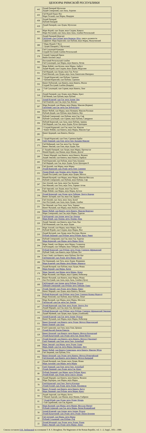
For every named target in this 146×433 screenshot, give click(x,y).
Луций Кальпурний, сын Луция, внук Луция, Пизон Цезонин (69, 414)
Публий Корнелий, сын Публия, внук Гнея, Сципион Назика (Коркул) (72, 294)
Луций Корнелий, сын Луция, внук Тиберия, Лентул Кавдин (68, 194)
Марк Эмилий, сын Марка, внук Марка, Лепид (63, 272)
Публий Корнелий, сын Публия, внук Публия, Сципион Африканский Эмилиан (77, 311)
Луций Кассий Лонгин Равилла (56, 330)
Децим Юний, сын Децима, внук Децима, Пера (63, 172)
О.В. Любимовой (27, 430)
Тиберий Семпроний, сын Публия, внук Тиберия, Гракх (66, 285)
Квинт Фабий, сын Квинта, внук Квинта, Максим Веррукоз (68, 211)
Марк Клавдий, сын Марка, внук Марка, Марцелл (64, 263)
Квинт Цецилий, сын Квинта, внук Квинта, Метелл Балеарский (70, 333)
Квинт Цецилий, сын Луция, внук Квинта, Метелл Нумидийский (70, 356)
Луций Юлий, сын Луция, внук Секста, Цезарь (63, 375)
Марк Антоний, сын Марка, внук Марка (60, 363)
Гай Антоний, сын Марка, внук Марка (59, 417)
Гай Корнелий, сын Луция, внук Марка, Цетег (62, 258)
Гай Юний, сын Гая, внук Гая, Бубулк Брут (61, 107)
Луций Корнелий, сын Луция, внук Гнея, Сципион (64, 169)
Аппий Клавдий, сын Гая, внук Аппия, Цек (61, 100)
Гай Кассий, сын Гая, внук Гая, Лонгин (59, 302)
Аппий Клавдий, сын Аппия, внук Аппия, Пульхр (64, 411)
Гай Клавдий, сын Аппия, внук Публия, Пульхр (63, 283)
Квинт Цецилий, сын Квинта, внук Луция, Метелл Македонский (70, 322)
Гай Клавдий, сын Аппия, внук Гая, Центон (61, 216)
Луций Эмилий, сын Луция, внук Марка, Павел (63, 289)
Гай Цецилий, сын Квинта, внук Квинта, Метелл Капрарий (68, 358)
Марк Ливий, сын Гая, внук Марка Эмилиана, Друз (65, 347)
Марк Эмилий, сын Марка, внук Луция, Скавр (62, 344)
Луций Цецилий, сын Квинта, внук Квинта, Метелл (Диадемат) (70, 339)
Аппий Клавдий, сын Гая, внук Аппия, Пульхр (63, 317)
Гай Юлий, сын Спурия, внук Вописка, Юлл (62, 38)
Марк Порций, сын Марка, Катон (57, 269)
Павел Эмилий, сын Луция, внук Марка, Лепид (63, 425)
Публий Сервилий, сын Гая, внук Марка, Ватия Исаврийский (69, 408)
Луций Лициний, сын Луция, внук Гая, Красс (62, 369)
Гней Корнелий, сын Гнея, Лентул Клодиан (61, 383)
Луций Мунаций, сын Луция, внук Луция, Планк (63, 422)
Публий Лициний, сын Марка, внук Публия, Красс (64, 372)
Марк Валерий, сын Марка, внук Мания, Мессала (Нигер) (67, 406)
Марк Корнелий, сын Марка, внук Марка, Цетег (63, 241)
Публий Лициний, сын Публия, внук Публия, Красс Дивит (68, 235)
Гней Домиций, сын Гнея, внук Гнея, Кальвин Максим (66, 141)
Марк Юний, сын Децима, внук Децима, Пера (62, 219)
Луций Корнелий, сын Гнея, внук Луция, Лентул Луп (65, 305)
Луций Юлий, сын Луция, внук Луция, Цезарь (64, 400)
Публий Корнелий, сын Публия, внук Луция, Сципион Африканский (72, 250)
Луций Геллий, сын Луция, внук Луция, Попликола (64, 386)
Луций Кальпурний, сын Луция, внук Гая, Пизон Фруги (66, 336)
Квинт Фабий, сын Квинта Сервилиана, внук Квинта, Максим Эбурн (72, 350)
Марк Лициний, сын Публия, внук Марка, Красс (63, 391)
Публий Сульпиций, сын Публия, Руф (59, 419)
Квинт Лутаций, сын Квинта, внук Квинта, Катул (64, 389)
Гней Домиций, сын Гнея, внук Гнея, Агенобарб (63, 341)
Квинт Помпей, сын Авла (53, 324)
